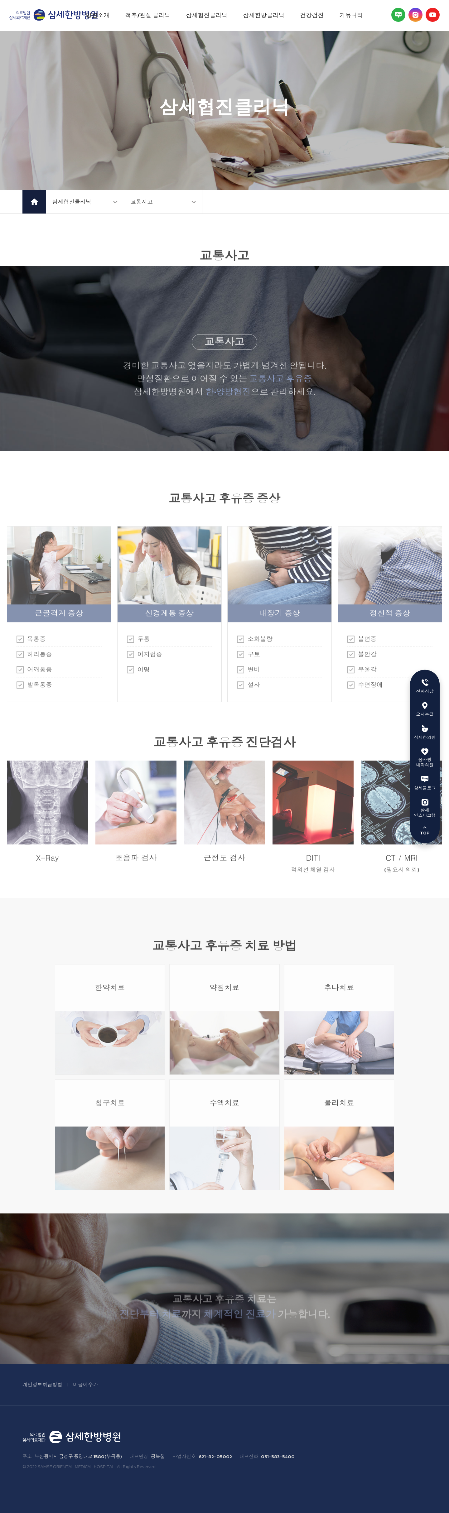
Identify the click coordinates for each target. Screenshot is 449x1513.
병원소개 (98, 15)
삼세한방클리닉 (264, 15)
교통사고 (141, 202)
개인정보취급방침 (42, 1384)
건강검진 (312, 15)
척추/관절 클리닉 (148, 15)
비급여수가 (85, 1384)
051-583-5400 (278, 1456)
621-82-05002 (215, 1456)
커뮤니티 (351, 15)
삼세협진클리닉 (207, 15)
